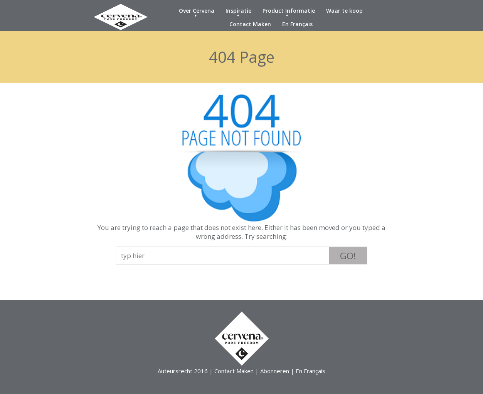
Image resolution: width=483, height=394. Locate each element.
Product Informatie (289, 10)
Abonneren (274, 371)
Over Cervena (196, 10)
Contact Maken (250, 24)
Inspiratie (238, 10)
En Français (297, 24)
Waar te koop (344, 10)
